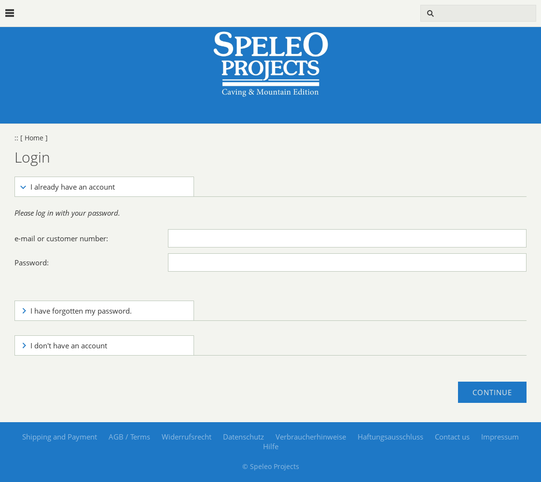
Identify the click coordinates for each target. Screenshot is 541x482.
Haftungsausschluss (390, 436)
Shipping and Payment (59, 436)
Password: (31, 262)
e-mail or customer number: (61, 238)
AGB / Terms (129, 436)
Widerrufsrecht (186, 436)
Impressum (500, 436)
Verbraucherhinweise (311, 436)
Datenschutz (243, 436)
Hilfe (270, 446)
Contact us (452, 436)
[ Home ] (34, 138)
